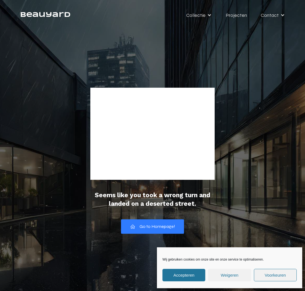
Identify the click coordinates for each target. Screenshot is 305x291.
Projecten (236, 15)
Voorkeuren (275, 275)
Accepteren (183, 275)
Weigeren (229, 275)
